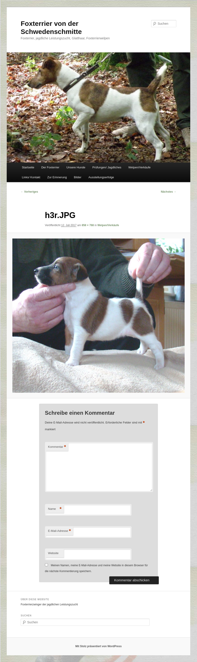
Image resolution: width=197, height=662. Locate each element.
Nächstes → (168, 191)
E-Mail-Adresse (59, 531)
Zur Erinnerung (57, 177)
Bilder (77, 177)
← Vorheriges (29, 191)
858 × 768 (88, 225)
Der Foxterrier (50, 167)
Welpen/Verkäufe (139, 167)
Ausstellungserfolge (101, 177)
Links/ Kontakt (31, 177)
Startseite (28, 167)
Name (55, 509)
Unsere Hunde (75, 167)
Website (53, 553)
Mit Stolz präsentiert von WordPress (98, 646)
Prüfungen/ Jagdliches (106, 167)
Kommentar (57, 447)
